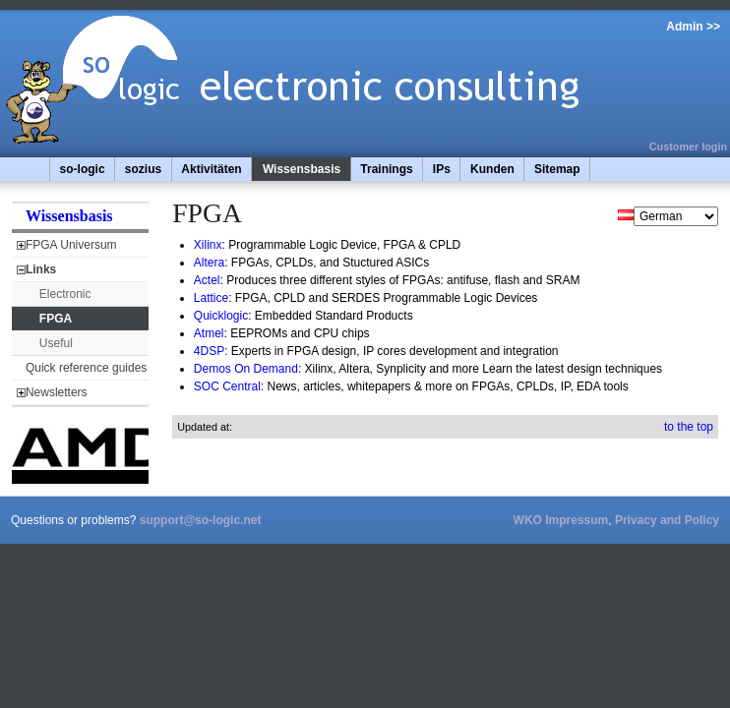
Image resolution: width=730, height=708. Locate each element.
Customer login (688, 146)
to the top (688, 427)
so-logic (82, 169)
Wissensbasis (301, 169)
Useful (56, 343)
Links (41, 269)
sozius (143, 169)
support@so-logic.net (201, 520)
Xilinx (208, 245)
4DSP (209, 351)
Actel (207, 280)
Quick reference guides (86, 368)
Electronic (65, 294)
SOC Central (227, 386)
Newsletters (57, 392)
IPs (442, 169)
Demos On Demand (246, 369)
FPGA (55, 318)
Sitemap (557, 169)
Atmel (209, 333)
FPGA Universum (71, 245)
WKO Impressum (561, 520)
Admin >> (693, 26)
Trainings (386, 169)
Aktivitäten (211, 169)
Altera (209, 262)
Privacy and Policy (667, 520)
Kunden (492, 169)
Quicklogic (221, 316)
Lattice (211, 298)
